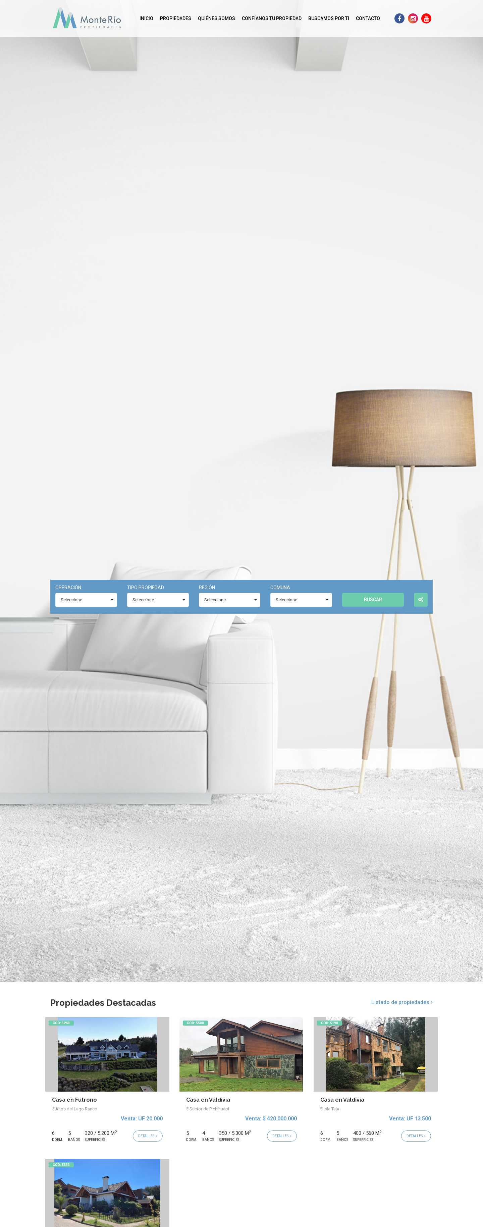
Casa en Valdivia (208, 1100)
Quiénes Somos (216, 18)
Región (207, 587)
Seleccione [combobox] (71, 599)
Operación (68, 587)
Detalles (147, 1136)
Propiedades (175, 18)
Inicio (146, 18)
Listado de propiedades (402, 1002)
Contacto (368, 18)
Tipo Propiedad (145, 587)
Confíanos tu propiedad (272, 18)
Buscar (373, 599)
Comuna (280, 587)
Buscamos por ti (328, 18)
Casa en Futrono (74, 1100)
